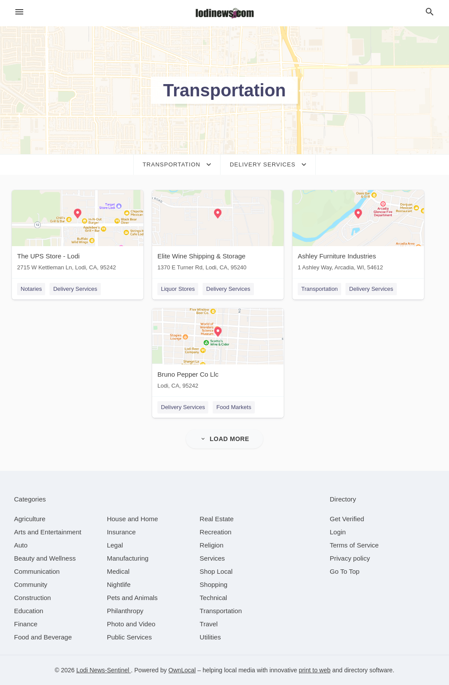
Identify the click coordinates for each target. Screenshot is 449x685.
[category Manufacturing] (128, 558)
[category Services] (212, 558)
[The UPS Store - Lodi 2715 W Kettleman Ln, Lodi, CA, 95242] (77, 232)
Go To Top (345, 571)
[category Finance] (25, 624)
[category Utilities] (210, 637)
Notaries (31, 289)
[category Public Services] (129, 637)
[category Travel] (208, 624)
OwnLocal (182, 670)
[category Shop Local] (216, 571)
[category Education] (28, 610)
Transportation (319, 289)
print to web (314, 670)
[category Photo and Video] (131, 624)
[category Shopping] (213, 584)
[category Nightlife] (119, 584)
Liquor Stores (178, 289)
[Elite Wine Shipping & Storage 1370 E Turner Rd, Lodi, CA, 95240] (217, 232)
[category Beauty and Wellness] (45, 558)
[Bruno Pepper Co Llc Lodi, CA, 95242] (217, 350)
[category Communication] (37, 571)
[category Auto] (21, 545)
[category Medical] (118, 571)
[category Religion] (211, 545)
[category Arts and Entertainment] (47, 532)
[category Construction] (32, 597)
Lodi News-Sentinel (103, 670)
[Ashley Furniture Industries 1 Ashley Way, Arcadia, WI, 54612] (358, 232)
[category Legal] (115, 545)
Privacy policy (350, 558)
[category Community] (30, 584)
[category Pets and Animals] (132, 597)
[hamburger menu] (19, 12)
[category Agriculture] (30, 519)
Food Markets (233, 407)
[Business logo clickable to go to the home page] (224, 13)
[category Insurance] (121, 532)
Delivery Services (75, 289)
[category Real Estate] (217, 519)
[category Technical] (213, 597)
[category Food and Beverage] (43, 637)
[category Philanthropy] (125, 610)
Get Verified (347, 519)
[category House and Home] (132, 519)
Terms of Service (354, 545)
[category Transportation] (221, 610)
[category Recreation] (216, 532)
